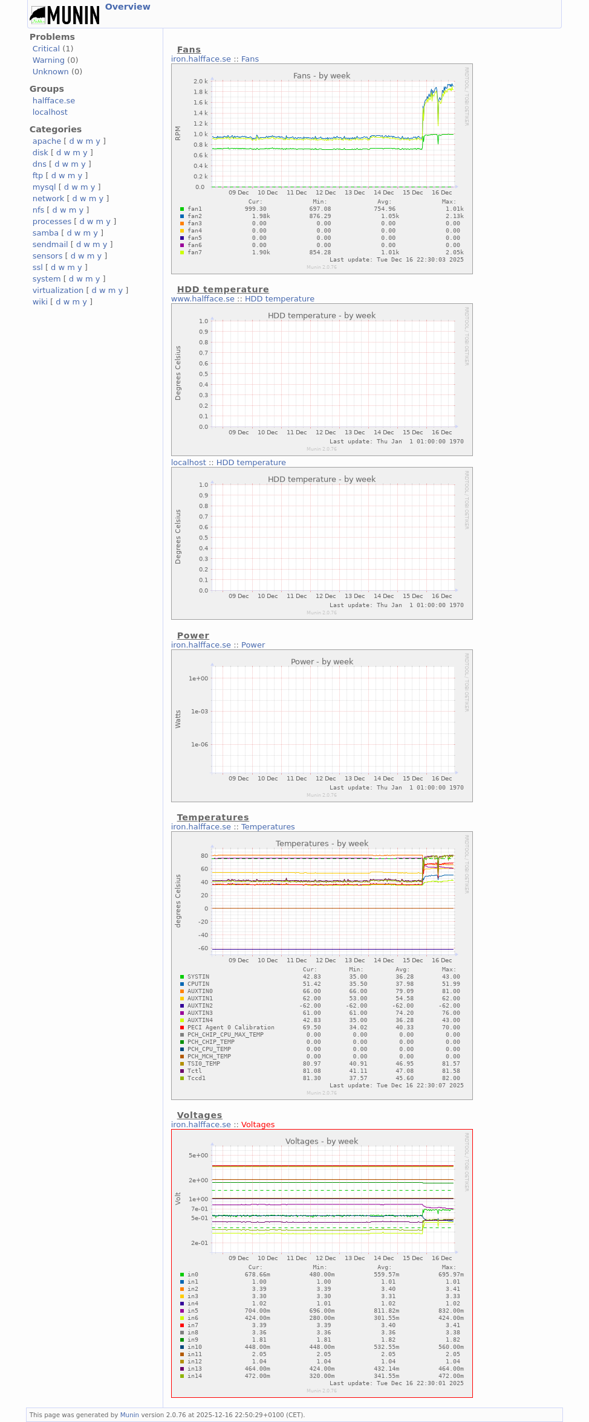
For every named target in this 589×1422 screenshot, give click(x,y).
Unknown (51, 71)
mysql (44, 186)
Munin (130, 1414)
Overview (128, 6)
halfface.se (54, 100)
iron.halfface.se (201, 58)
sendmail (50, 244)
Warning (49, 60)
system (47, 278)
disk (40, 152)
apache (47, 141)
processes (52, 221)
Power (253, 644)
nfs (39, 209)
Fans (250, 58)
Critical (46, 48)
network (49, 198)
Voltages (258, 1124)
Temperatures (268, 826)
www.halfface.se (203, 298)
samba (46, 232)
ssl (38, 267)
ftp (38, 175)
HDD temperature (279, 298)
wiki (40, 301)
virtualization (58, 290)
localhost (50, 112)
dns (40, 164)
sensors (48, 255)
